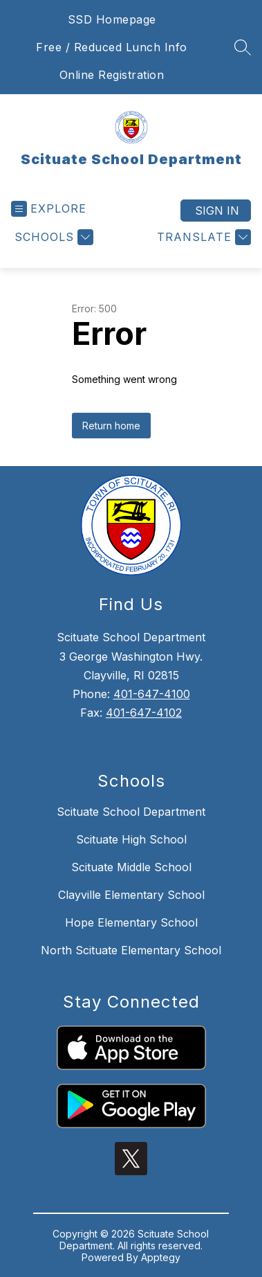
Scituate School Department (131, 812)
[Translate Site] (202, 237)
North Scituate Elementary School (131, 950)
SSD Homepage (112, 19)
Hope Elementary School (131, 922)
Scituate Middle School (131, 867)
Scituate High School (131, 839)
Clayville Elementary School (131, 895)
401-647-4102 (144, 713)
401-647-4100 (151, 694)
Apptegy (160, 1257)
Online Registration (112, 75)
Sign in (217, 210)
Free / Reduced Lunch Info (111, 47)
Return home (111, 425)
